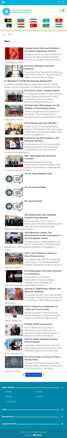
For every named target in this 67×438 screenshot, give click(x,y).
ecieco (4, 34)
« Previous (23, 375)
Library (39, 391)
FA (60, 10)
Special (39, 396)
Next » (44, 375)
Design (27, 435)
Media (9, 396)
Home (8, 391)
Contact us (11, 401)
